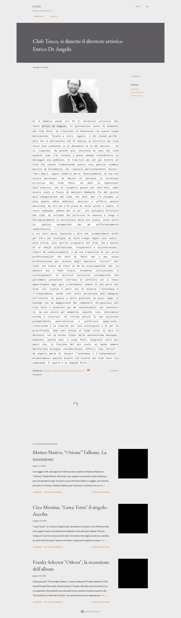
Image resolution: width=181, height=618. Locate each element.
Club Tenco (135, 89)
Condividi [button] (135, 76)
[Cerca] (138, 6)
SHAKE (36, 6)
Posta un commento (53, 492)
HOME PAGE (37, 16)
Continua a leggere (100, 492)
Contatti (52, 16)
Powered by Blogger (90, 611)
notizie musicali (136, 96)
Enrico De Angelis (137, 92)
